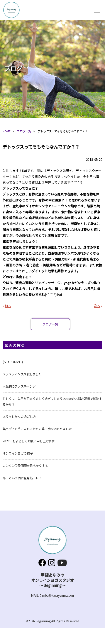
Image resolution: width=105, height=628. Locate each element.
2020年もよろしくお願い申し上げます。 (30, 441)
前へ (8, 305)
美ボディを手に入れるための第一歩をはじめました (37, 429)
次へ (97, 305)
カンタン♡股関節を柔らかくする (25, 465)
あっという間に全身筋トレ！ (22, 478)
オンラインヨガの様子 (18, 453)
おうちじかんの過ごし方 (19, 416)
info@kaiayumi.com (58, 595)
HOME (6, 131)
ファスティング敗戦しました (22, 374)
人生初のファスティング (19, 386)
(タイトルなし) (13, 362)
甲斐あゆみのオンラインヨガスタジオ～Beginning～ (11, 10)
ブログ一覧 (24, 131)
